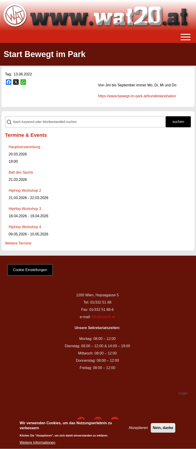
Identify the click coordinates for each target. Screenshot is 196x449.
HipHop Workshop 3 (25, 209)
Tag (8, 74)
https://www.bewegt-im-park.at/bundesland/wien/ (137, 96)
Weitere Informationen (37, 444)
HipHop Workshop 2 (25, 190)
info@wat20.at (103, 317)
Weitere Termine (18, 243)
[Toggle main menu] (98, 37)
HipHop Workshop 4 (25, 227)
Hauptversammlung (24, 147)
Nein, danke (163, 429)
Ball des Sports (21, 172)
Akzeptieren (138, 429)
